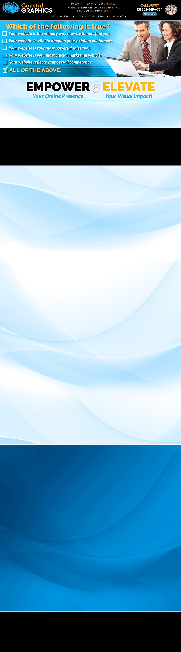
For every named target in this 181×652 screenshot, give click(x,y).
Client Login (149, 14)
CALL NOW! (149, 5)
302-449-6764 (149, 9)
